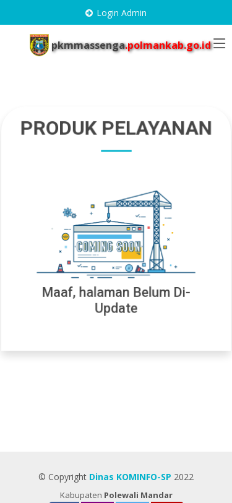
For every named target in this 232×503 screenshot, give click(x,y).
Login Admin (122, 13)
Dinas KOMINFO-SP (130, 477)
